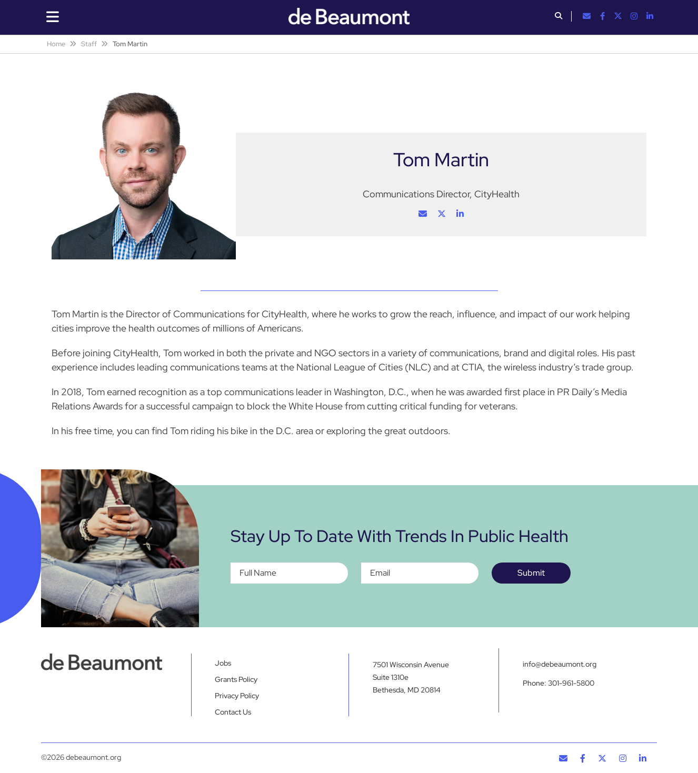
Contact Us (233, 712)
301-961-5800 (571, 683)
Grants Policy (236, 679)
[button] (558, 16)
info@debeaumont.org (559, 664)
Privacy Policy (237, 695)
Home (56, 43)
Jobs (223, 663)
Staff (89, 43)
